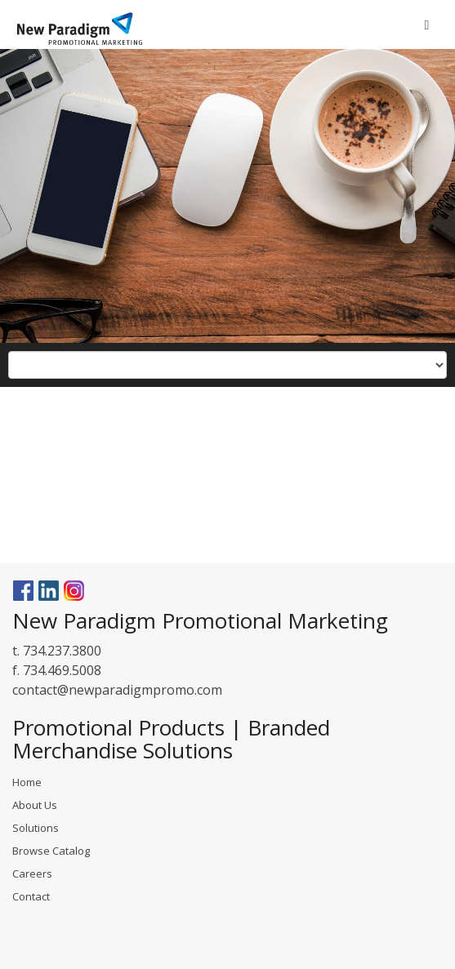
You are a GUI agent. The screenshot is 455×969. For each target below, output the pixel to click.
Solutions (35, 827)
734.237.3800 (62, 651)
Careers (32, 873)
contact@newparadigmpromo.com (117, 690)
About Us (34, 805)
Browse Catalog (51, 850)
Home (27, 782)
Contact (31, 896)
